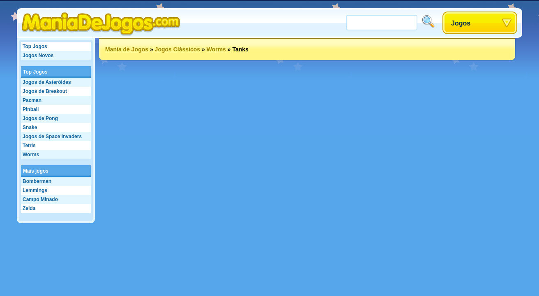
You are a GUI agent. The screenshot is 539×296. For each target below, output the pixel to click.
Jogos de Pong (40, 118)
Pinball (31, 109)
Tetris (29, 145)
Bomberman (37, 181)
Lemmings (35, 190)
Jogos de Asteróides (47, 82)
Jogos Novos (38, 55)
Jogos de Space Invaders (52, 136)
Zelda (29, 208)
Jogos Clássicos (177, 49)
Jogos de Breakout (45, 91)
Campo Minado (40, 199)
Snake (30, 127)
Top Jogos (35, 46)
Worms (31, 154)
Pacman (32, 100)
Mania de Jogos (126, 49)
